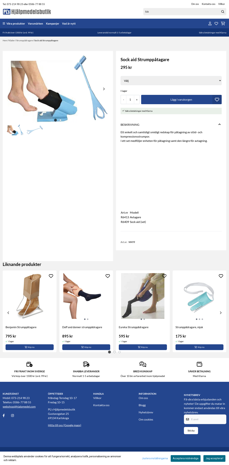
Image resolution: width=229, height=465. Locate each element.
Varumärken (35, 23)
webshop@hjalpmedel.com (19, 406)
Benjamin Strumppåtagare (21, 327)
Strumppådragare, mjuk (189, 327)
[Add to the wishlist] (51, 276)
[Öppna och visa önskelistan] (216, 23)
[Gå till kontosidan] (210, 23)
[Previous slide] (12, 89)
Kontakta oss (208, 4)
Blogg (142, 405)
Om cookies (146, 419)
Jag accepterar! (214, 458)
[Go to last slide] (8, 313)
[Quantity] (130, 99)
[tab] (55, 120)
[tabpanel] (30, 311)
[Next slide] (104, 89)
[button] (217, 99)
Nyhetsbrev (146, 412)
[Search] (222, 11)
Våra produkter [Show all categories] (14, 23)
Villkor (221, 4)
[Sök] (184, 11)
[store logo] (27, 11)
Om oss (195, 4)
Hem (5, 40)
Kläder (12, 40)
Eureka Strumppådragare (133, 327)
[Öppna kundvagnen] (223, 23)
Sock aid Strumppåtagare (46, 40)
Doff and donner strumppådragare (82, 327)
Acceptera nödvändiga (185, 458)
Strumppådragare (24, 40)
